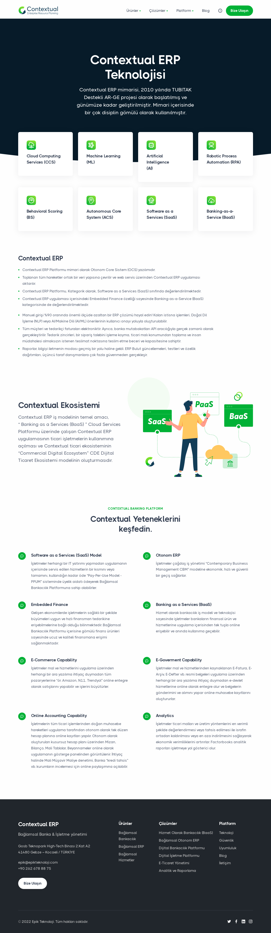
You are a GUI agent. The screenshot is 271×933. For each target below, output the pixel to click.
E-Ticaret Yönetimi (174, 863)
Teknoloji (226, 833)
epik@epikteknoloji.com (38, 862)
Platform (185, 11)
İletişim (225, 863)
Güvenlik (226, 840)
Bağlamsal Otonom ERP (179, 840)
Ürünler (134, 11)
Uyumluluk (228, 848)
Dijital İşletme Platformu (179, 855)
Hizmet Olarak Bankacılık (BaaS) (186, 833)
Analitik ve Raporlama (177, 870)
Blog (205, 10)
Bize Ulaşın (239, 10)
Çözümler (159, 11)
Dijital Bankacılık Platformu (182, 848)
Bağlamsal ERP (131, 846)
